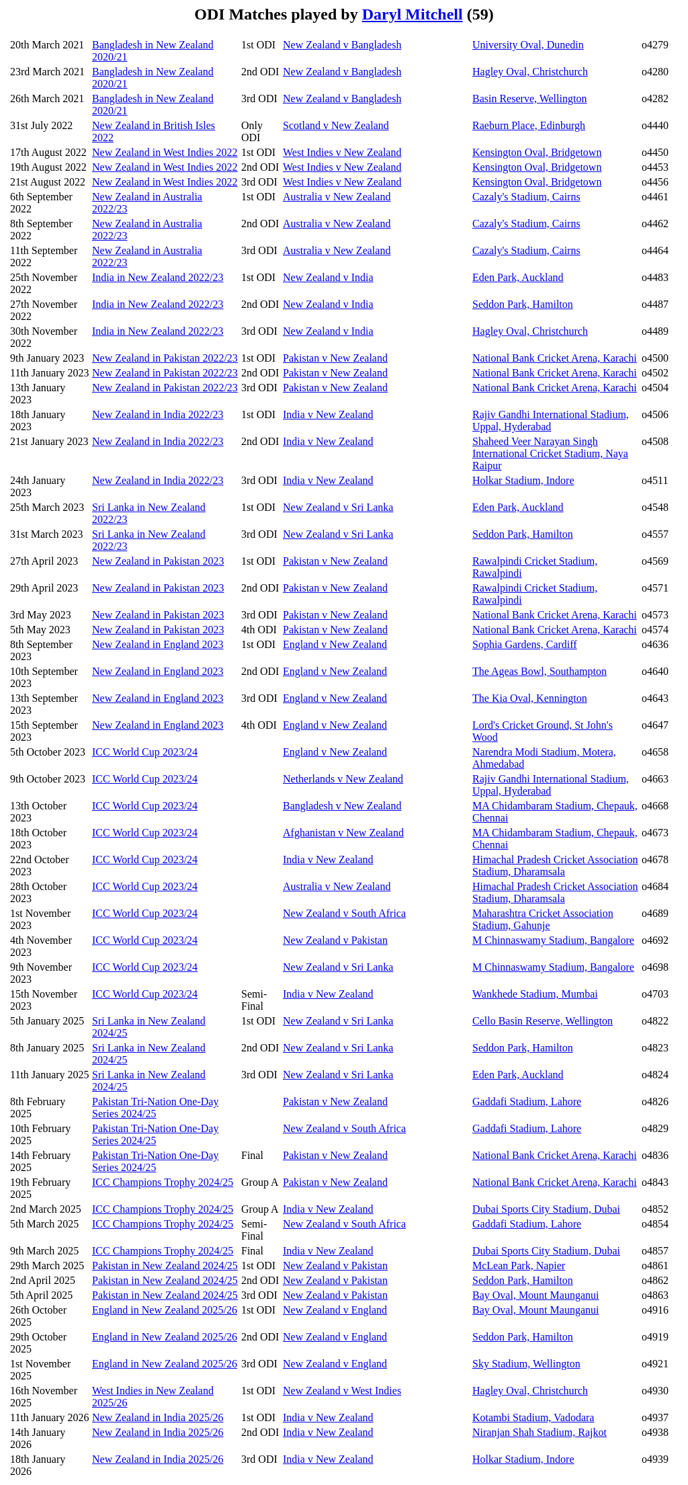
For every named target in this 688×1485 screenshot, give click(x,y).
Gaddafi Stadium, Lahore (526, 1101)
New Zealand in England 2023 (158, 644)
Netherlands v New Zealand (343, 779)
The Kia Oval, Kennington (529, 698)
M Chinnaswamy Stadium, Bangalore (553, 940)
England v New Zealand (335, 644)
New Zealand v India (328, 277)
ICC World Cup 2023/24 (145, 752)
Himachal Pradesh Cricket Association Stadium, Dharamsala (555, 865)
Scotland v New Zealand (336, 125)
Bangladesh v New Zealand (342, 805)
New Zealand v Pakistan (335, 940)
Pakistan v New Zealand (335, 358)
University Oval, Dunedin (528, 44)
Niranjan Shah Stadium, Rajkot (539, 1432)
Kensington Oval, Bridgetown (536, 152)
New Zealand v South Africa (344, 913)
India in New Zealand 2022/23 (158, 277)
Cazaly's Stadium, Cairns (526, 196)
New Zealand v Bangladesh (342, 44)
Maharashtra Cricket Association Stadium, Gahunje (542, 919)
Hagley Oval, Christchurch (530, 71)
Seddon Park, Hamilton (522, 304)
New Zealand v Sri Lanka (338, 507)
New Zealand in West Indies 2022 (165, 152)
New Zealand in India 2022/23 (158, 414)
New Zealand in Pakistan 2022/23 (165, 358)
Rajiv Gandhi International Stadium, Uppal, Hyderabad (550, 420)
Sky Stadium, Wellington (526, 1363)
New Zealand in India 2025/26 (158, 1417)
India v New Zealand (328, 414)
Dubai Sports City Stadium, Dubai (546, 1209)
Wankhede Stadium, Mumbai (535, 994)
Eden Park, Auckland (518, 277)
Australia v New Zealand (336, 196)
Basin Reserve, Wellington (529, 98)
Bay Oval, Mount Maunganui (535, 1295)
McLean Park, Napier (518, 1265)
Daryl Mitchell (412, 14)
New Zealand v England (335, 1310)
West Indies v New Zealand (342, 152)
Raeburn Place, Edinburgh (528, 125)
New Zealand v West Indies (342, 1390)
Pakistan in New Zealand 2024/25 (165, 1265)
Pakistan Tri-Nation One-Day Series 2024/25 (155, 1107)
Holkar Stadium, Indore (523, 480)
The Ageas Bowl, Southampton (539, 671)
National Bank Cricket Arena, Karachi (554, 358)
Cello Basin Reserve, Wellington (542, 1021)
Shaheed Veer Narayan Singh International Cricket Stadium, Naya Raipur (550, 453)
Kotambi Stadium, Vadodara (533, 1417)
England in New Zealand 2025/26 (164, 1310)
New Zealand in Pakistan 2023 (158, 561)
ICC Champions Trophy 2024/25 (162, 1182)
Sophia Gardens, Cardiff (524, 644)
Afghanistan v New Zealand (343, 832)
